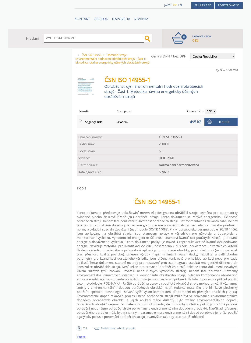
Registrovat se (228, 5)
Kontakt (82, 18)
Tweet (81, 337)
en (180, 5)
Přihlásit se (202, 5)
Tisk (85, 328)
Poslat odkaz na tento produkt (118, 328)
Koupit (224, 122)
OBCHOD (101, 18)
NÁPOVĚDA (121, 18)
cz (174, 5)
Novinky (141, 18)
